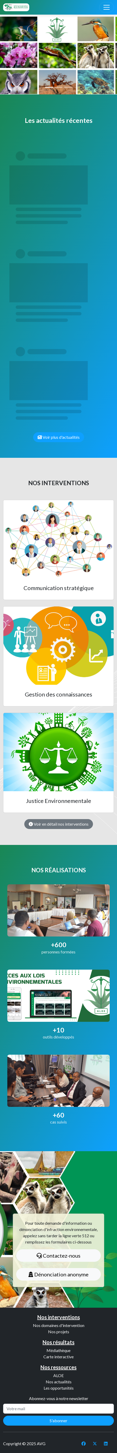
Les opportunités (59, 1387)
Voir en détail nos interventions (59, 823)
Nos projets (58, 1331)
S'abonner (58, 1420)
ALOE (58, 1375)
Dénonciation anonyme (58, 1274)
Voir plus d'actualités (59, 437)
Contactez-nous (58, 1255)
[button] (8, 55)
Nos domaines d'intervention (58, 1325)
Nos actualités (59, 1381)
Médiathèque (58, 1350)
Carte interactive (58, 1356)
